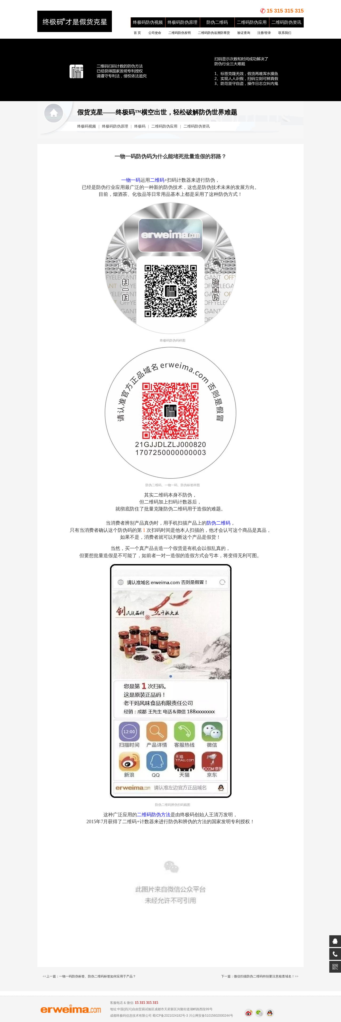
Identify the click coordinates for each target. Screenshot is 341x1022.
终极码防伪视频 (148, 22)
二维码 (157, 180)
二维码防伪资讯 (286, 22)
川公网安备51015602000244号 (211, 1015)
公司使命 (154, 33)
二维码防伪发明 (179, 33)
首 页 (137, 33)
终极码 (139, 126)
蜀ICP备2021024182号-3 (170, 1015)
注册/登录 (264, 33)
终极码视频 (86, 126)
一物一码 (130, 180)
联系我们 (284, 33)
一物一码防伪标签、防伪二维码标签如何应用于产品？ (97, 976)
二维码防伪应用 (252, 22)
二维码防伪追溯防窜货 (214, 33)
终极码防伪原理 (182, 22)
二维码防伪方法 (153, 814)
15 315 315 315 (285, 11)
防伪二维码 (217, 22)
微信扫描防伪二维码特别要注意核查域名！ (264, 976)
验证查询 (243, 33)
